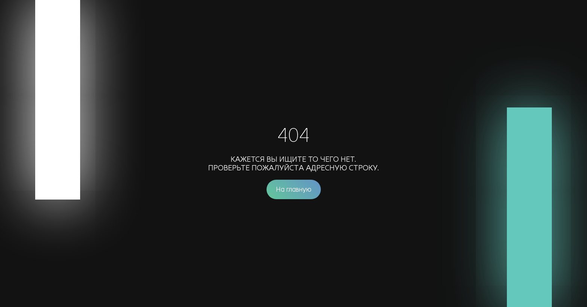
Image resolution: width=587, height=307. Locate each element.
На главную (293, 189)
